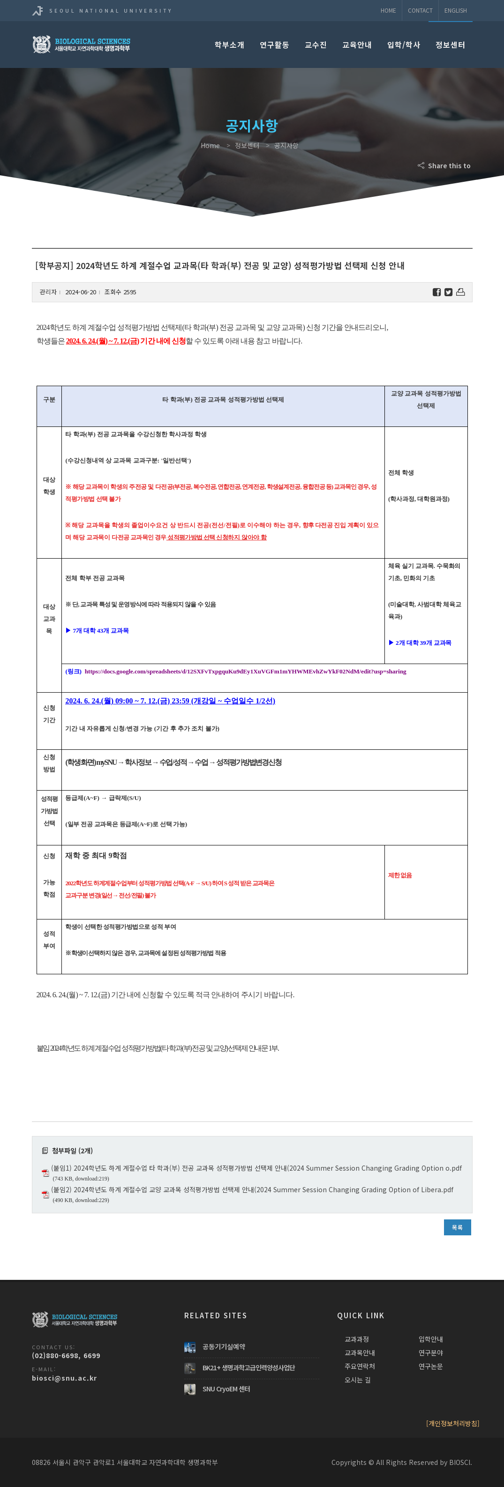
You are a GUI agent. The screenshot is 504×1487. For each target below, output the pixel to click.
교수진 (316, 44)
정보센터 (451, 44)
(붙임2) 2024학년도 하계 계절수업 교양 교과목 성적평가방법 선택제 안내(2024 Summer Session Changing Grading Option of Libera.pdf (252, 1189)
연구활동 (275, 44)
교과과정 (357, 1339)
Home (388, 10)
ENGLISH (455, 10)
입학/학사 (404, 44)
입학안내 (431, 1339)
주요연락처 (360, 1366)
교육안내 (357, 44)
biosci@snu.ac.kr (64, 1377)
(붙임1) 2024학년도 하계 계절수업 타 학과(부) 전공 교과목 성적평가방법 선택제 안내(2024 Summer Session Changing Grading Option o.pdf (256, 1168)
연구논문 (431, 1366)
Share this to (445, 165)
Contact (420, 10)
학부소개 (230, 44)
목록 (457, 1227)
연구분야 (431, 1352)
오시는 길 (358, 1379)
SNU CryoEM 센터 (226, 1388)
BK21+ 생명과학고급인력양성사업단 (249, 1367)
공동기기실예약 (224, 1346)
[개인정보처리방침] (453, 1423)
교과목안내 (360, 1352)
